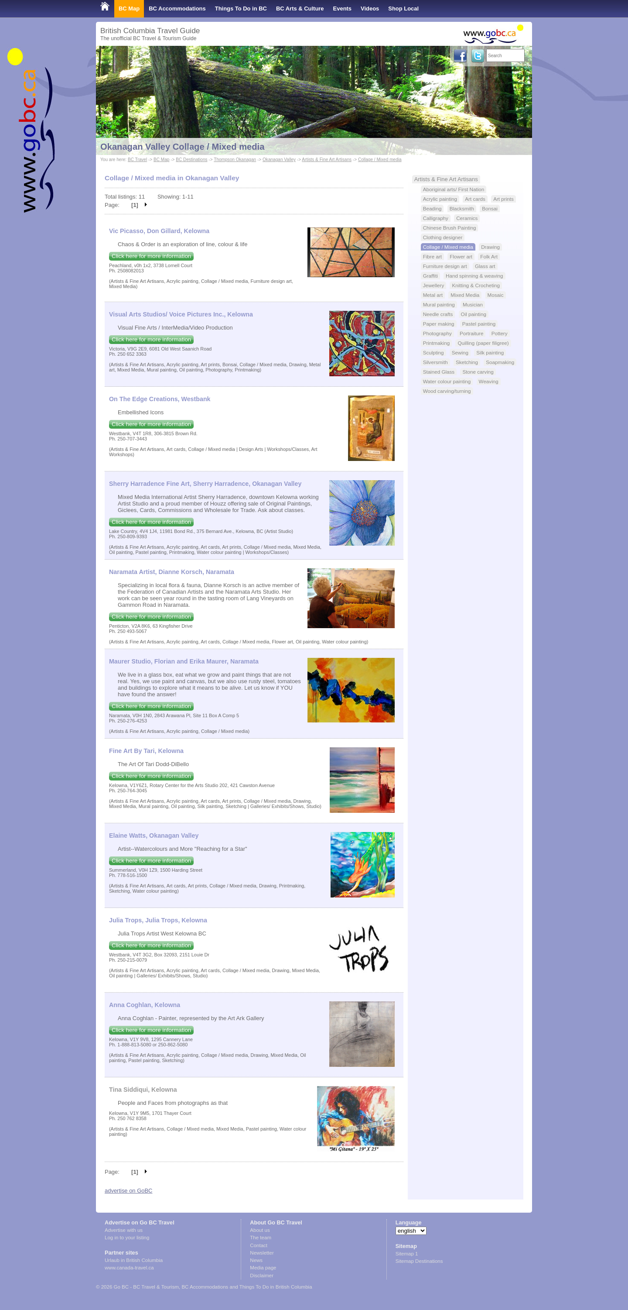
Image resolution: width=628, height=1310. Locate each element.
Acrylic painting (440, 199)
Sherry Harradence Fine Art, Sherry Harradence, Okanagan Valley (205, 483)
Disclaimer (261, 1275)
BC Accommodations (177, 8)
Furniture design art (445, 266)
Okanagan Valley (279, 159)
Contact (258, 1245)
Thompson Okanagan (235, 159)
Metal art (433, 295)
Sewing (460, 352)
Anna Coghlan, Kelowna (144, 1004)
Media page (263, 1267)
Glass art (485, 266)
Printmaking (436, 343)
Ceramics (467, 218)
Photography (437, 333)
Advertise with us (124, 1230)
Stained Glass (439, 372)
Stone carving (477, 372)
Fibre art (432, 256)
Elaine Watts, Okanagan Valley (153, 835)
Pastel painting (478, 324)
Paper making (438, 324)
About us (260, 1230)
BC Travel (137, 159)
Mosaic (496, 295)
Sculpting (433, 352)
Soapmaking (500, 362)
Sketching (467, 362)
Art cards (475, 199)
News (256, 1260)
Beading (432, 208)
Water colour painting (447, 381)
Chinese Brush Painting (449, 227)
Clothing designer (443, 237)
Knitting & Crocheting (476, 285)
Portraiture (471, 333)
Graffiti (430, 276)
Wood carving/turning (447, 391)
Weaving (488, 381)
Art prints (503, 199)
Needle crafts (438, 314)
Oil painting (473, 314)
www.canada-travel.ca (129, 1267)
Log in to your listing (127, 1237)
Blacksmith (462, 208)
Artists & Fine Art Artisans (327, 159)
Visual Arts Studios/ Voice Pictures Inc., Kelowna (181, 314)
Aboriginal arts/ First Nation (454, 189)
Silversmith (435, 362)
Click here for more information (151, 256)
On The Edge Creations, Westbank (160, 398)
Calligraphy (435, 218)
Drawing (490, 247)
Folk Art (489, 256)
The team (260, 1237)
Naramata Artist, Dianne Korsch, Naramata (171, 571)
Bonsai (490, 208)
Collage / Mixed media (380, 159)
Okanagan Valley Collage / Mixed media (182, 146)
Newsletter (261, 1252)
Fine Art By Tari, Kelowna (146, 750)
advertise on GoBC (128, 1190)
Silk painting (490, 352)
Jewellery (433, 285)
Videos (370, 8)
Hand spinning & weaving (474, 276)
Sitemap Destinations (419, 1261)
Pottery (499, 333)
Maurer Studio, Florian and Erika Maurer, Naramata (184, 661)
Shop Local (403, 8)
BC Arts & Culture (300, 8)
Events (342, 8)
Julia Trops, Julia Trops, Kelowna (158, 920)
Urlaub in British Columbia (134, 1260)
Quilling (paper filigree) (483, 343)
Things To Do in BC (241, 8)
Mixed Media (465, 295)
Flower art (461, 256)
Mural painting (439, 304)
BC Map (129, 8)
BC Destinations (191, 159)
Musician (473, 304)
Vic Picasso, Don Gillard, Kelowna (159, 230)
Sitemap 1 (407, 1253)
